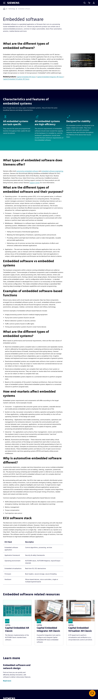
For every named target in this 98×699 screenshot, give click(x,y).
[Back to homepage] (4, 9)
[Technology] (11, 9)
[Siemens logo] (13, 3)
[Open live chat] (92, 693)
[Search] (85, 3)
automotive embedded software (27, 171)
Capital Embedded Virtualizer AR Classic (16, 79)
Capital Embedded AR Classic (26, 77)
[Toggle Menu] (4, 3)
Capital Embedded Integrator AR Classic (50, 77)
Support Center (35, 183)
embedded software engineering (52, 171)
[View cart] (89, 3)
